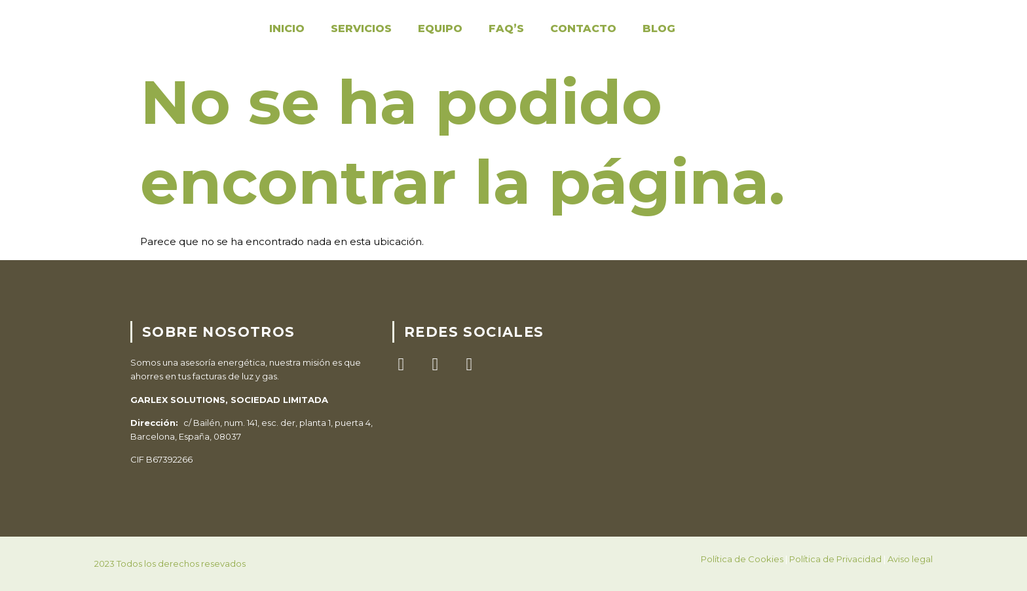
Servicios (361, 28)
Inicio (287, 28)
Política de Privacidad (835, 559)
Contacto (583, 28)
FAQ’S (506, 28)
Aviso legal (910, 559)
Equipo (440, 28)
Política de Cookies (742, 559)
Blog (659, 28)
